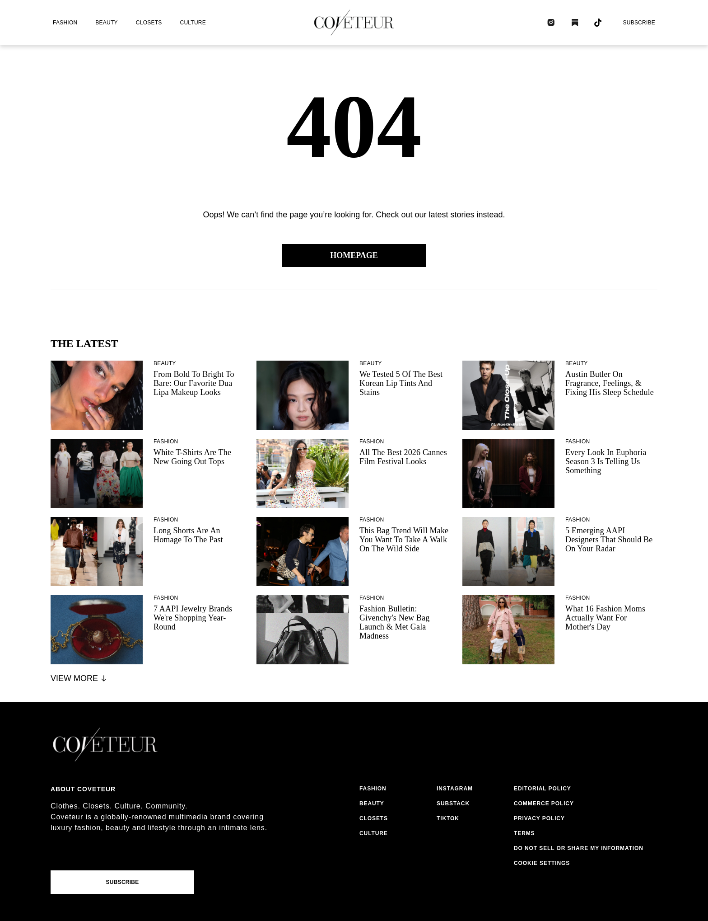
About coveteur (83, 789)
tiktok (448, 818)
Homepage (354, 255)
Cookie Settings (542, 863)
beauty (106, 22)
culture (193, 22)
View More (79, 678)
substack (453, 803)
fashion (65, 22)
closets (149, 22)
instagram (455, 788)
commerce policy (544, 803)
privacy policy (539, 818)
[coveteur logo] (354, 22)
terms (524, 833)
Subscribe (639, 22)
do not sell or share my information (578, 848)
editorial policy (542, 788)
